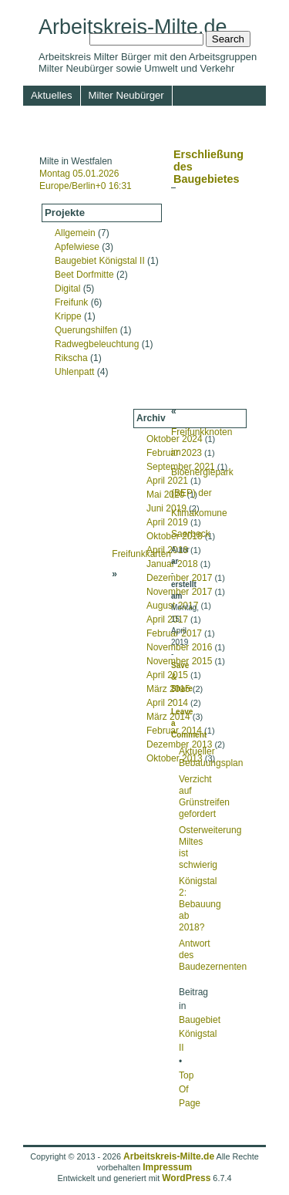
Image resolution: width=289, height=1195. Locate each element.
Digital (67, 288)
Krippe (68, 316)
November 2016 (179, 647)
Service (100, 136)
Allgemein (75, 233)
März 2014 (168, 716)
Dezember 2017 (179, 577)
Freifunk (71, 302)
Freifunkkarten (141, 554)
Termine (49, 136)
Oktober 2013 (174, 758)
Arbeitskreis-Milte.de (133, 27)
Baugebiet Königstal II (100, 260)
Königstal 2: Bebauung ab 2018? (200, 904)
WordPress (186, 1178)
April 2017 (167, 619)
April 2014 (167, 702)
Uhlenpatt (74, 371)
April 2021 (167, 480)
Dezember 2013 (179, 744)
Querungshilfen (86, 330)
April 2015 (167, 675)
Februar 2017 (174, 633)
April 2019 (167, 522)
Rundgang (162, 115)
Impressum (158, 136)
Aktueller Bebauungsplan (211, 757)
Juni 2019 (166, 508)
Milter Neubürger (126, 95)
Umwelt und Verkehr (77, 115)
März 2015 (168, 689)
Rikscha (71, 358)
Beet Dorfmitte (84, 274)
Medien (218, 115)
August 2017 (172, 605)
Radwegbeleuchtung (97, 344)
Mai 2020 (165, 494)
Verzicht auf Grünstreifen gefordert (204, 796)
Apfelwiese (77, 246)
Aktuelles (51, 95)
